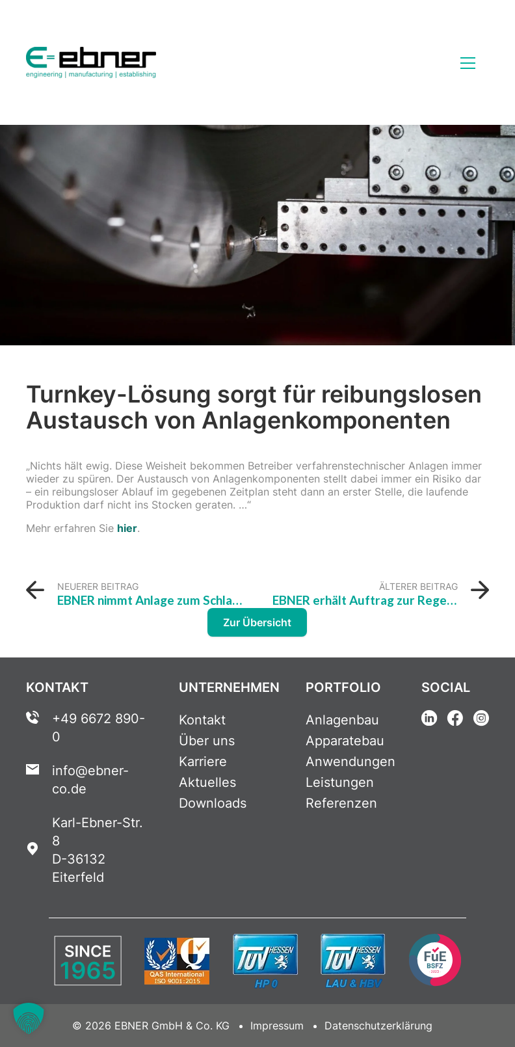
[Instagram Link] (481, 719)
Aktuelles (207, 782)
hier (127, 528)
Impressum (277, 1025)
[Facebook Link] (455, 719)
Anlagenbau (342, 720)
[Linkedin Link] (429, 719)
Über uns (207, 741)
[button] (28, 1018)
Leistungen (340, 782)
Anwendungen (350, 761)
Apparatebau (345, 741)
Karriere (203, 761)
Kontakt (202, 720)
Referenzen (341, 803)
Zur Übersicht (257, 622)
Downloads (212, 803)
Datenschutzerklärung (378, 1025)
